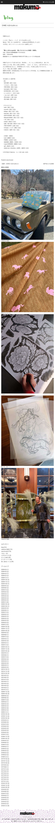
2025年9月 (4, 585)
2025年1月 (4, 602)
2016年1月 (4, 805)
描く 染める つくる (6, 561)
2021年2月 (4, 687)
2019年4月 (4, 730)
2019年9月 (4, 720)
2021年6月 (4, 681)
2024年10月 (4, 606)
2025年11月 (4, 581)
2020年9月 (4, 695)
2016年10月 (4, 787)
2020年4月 (4, 706)
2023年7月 (4, 636)
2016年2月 (4, 803)
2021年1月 (4, 689)
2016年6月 (4, 795)
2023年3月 (4, 642)
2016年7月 (4, 793)
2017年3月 (4, 777)
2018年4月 (4, 750)
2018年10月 (4, 738)
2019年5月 (4, 728)
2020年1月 (4, 712)
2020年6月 (4, 701)
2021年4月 (4, 685)
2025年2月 (4, 600)
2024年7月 (4, 612)
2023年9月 (4, 632)
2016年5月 (4, 797)
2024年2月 (4, 622)
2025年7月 (4, 590)
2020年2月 (4, 710)
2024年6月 (4, 614)
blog (2, 547)
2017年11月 (4, 761)
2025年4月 (4, 596)
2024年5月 (4, 616)
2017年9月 (4, 765)
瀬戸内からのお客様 (48, 163)
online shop (48, 2)
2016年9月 (4, 789)
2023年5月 (4, 638)
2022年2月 (4, 667)
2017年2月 (4, 779)
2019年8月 (4, 722)
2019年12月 (4, 714)
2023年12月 (4, 626)
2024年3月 (4, 620)
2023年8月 (4, 634)
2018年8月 (4, 742)
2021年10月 (4, 673)
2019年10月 (4, 718)
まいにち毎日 (4, 557)
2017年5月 (4, 773)
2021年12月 (4, 669)
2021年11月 (4, 671)
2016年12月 (4, 783)
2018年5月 (4, 748)
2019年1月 (4, 734)
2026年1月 (4, 577)
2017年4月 (4, 775)
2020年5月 (4, 704)
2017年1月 (4, 781)
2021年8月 (4, 677)
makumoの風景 (5, 549)
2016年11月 (4, 785)
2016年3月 (4, 801)
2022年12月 (4, 647)
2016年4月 (4, 799)
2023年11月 (4, 628)
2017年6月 (4, 771)
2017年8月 (4, 767)
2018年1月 (4, 757)
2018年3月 (4, 752)
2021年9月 (4, 675)
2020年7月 (4, 700)
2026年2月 (4, 575)
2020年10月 (4, 693)
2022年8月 (4, 655)
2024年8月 (4, 610)
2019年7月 (4, 724)
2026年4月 (4, 571)
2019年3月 (4, 732)
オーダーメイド (5, 559)
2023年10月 (4, 630)
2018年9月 (4, 740)
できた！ (3, 553)
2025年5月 (4, 594)
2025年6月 (4, 592)
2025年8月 (4, 587)
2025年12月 (4, 579)
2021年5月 (4, 683)
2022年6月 (4, 659)
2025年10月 (4, 583)
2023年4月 (4, 640)
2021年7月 (4, 679)
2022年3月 (4, 665)
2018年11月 (4, 736)
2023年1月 (4, 644)
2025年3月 (4, 598)
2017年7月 (4, 769)
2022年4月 (4, 663)
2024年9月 (4, 608)
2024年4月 (4, 618)
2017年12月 (4, 759)
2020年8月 (4, 697)
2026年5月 (4, 569)
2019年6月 (4, 726)
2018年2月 (4, 754)
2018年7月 (4, 744)
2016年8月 (4, 791)
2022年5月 (4, 661)
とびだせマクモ (5, 555)
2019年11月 (4, 716)
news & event (9, 160)
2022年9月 (4, 653)
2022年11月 (4, 649)
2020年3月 (4, 708)
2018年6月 (4, 746)
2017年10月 (4, 763)
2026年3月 (4, 573)
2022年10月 (4, 651)
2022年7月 (4, 657)
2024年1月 (4, 624)
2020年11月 (4, 691)
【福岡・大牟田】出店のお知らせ (10, 163)
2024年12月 (4, 604)
